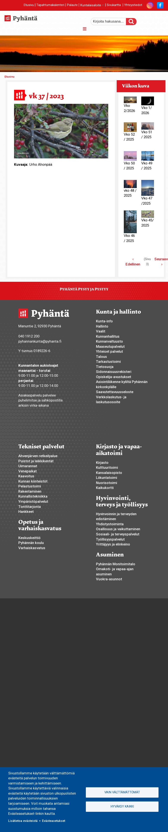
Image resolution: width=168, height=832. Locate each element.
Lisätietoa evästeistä (23, 821)
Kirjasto (102, 462)
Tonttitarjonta (29, 506)
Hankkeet (26, 511)
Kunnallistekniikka (32, 496)
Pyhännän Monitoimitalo (115, 564)
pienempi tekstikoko (160, 20)
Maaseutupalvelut (110, 346)
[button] (61, 131)
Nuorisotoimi (106, 483)
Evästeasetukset (53, 821)
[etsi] (111, 21)
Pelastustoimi (29, 486)
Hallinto (102, 326)
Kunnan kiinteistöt (32, 481)
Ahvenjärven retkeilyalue (37, 456)
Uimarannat (27, 466)
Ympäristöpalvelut (33, 501)
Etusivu (29, 5)
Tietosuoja (104, 367)
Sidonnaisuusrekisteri (113, 371)
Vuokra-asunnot (109, 579)
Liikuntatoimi (106, 477)
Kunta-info (104, 321)
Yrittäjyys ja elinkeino (113, 544)
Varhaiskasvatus (31, 548)
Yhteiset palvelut (109, 351)
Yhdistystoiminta (110, 524)
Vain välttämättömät (122, 792)
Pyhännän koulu (31, 543)
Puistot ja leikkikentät (35, 461)
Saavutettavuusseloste (114, 392)
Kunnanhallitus (107, 336)
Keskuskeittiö (29, 538)
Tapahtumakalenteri (50, 5)
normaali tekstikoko (152, 20)
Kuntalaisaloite (92, 5)
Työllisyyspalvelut (110, 539)
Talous (101, 356)
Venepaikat (27, 471)
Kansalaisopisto (109, 472)
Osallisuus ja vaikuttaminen (118, 529)
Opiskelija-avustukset (113, 377)
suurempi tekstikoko (145, 20)
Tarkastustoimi (108, 361)
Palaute (72, 5)
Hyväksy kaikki (122, 806)
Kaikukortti (105, 488)
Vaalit (100, 331)
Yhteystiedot (133, 5)
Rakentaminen (29, 491)
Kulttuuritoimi (107, 467)
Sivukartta (114, 5)
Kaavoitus (26, 476)
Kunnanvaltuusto (109, 341)
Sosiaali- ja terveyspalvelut (117, 534)
